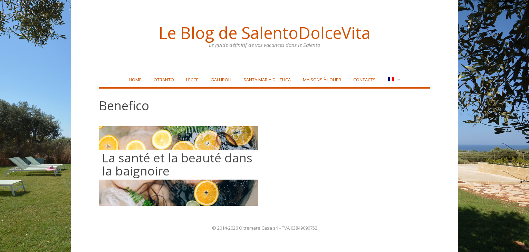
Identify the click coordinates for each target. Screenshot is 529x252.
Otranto (164, 80)
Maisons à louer (322, 80)
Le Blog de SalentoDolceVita (264, 33)
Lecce (192, 80)
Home (135, 80)
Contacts (364, 80)
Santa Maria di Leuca (267, 80)
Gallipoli (221, 80)
